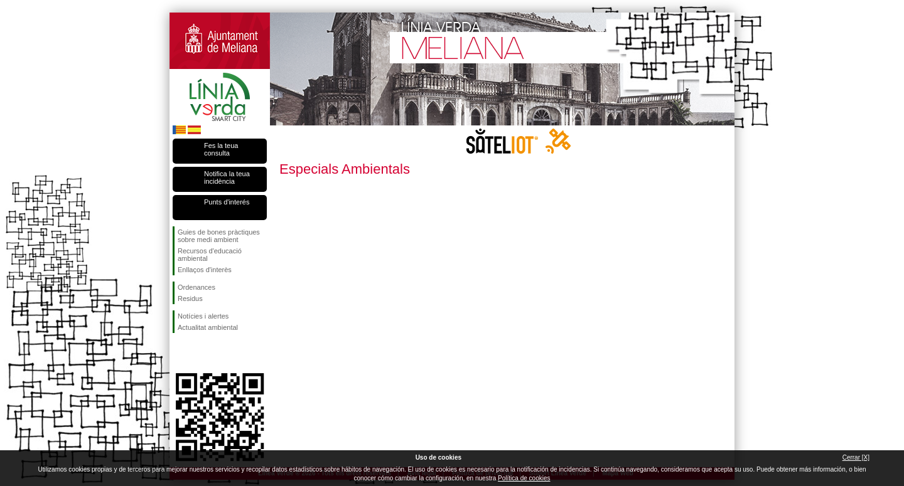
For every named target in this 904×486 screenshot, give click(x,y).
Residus (190, 298)
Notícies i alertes (203, 316)
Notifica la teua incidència (227, 177)
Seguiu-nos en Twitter (200, 353)
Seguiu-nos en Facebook (180, 353)
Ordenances (196, 287)
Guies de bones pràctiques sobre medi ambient (219, 235)
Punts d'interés (226, 202)
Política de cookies (524, 478)
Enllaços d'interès (205, 269)
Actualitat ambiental (208, 327)
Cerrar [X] (855, 457)
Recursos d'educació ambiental (210, 254)
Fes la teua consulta (221, 149)
